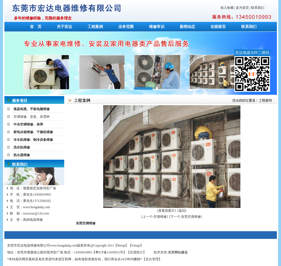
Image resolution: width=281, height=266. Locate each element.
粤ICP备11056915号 (109, 252)
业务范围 (126, 27)
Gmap (136, 245)
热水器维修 (21, 155)
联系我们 (257, 8)
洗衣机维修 (21, 147)
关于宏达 (64, 27)
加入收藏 (227, 8)
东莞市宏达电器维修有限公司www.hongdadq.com (42, 245)
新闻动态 (187, 27)
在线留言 (218, 27)
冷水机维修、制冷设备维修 (33, 140)
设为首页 (242, 8)
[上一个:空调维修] (155, 217)
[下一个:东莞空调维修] (185, 217)
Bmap (121, 245)
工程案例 (95, 27)
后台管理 (152, 259)
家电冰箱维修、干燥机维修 (33, 132)
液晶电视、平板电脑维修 (31, 109)
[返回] (182, 211)
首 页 (35, 27)
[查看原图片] (166, 211)
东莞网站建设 (178, 252)
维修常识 (156, 27)
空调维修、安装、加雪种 (31, 117)
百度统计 (136, 252)
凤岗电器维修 (33, 220)
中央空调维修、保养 (28, 124)
